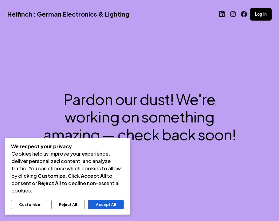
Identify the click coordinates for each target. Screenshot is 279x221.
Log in (261, 14)
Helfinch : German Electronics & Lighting (68, 14)
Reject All (68, 204)
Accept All (106, 204)
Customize (29, 204)
